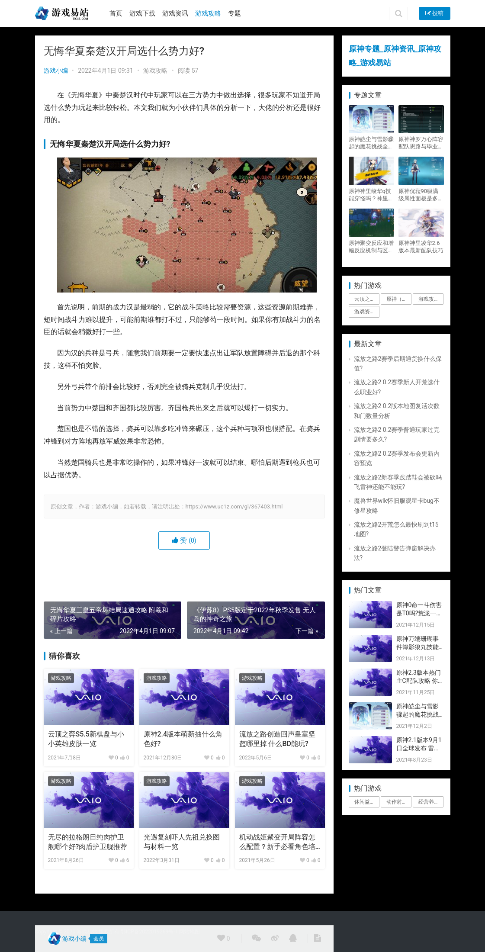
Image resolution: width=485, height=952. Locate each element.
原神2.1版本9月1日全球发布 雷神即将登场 (419, 748)
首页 (115, 13)
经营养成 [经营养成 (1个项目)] (428, 802)
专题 (234, 13)
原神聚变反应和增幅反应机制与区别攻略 (371, 247)
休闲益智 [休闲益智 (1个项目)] (364, 802)
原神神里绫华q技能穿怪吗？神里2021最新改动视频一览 (370, 195)
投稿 (434, 13)
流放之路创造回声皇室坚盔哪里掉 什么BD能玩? (277, 739)
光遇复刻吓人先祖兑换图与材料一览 (182, 842)
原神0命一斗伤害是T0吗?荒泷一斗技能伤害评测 (419, 613)
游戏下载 (142, 13)
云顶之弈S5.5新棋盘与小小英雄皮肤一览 (86, 739)
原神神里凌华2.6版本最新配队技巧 (420, 247)
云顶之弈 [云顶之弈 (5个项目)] (364, 299)
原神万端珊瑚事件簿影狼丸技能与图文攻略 (417, 647)
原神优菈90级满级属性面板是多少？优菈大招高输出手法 (420, 195)
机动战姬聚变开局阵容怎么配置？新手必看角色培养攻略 (277, 842)
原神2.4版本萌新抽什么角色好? (183, 739)
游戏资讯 (175, 13)
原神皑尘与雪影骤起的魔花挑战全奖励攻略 (371, 143)
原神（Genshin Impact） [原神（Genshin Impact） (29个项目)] (398, 299)
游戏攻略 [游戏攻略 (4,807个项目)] (428, 299)
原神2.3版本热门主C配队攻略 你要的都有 (418, 681)
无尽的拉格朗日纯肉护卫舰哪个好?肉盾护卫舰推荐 (88, 842)
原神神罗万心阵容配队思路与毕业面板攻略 (420, 143)
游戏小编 (56, 70)
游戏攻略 (208, 13)
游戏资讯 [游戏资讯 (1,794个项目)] (364, 312)
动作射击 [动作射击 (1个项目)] (396, 802)
